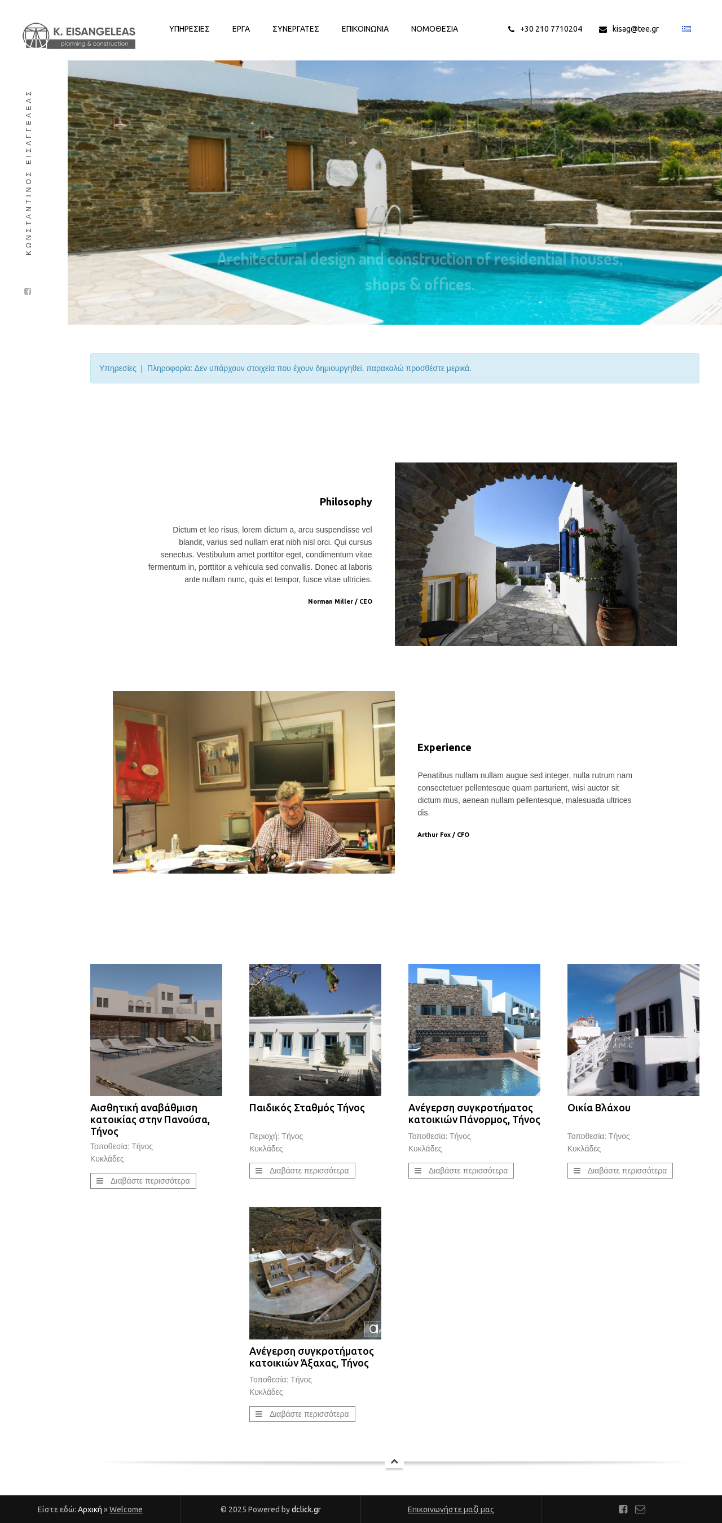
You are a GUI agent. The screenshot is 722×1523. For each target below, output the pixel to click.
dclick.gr (306, 1509)
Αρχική (90, 1509)
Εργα (241, 28)
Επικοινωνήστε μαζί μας (451, 1509)
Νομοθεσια (434, 28)
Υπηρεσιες (189, 28)
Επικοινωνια (365, 28)
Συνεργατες (295, 28)
